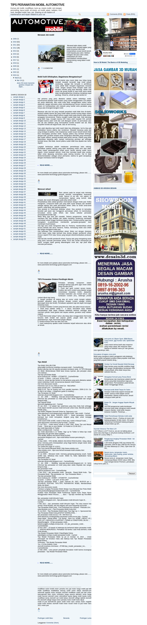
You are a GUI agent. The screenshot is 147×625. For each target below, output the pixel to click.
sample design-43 (19, 208)
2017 (15, 60)
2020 (15, 66)
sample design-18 (19, 142)
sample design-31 (19, 176)
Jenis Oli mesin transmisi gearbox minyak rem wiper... (25, 85)
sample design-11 (19, 123)
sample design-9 (19, 118)
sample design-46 (19, 215)
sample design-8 (19, 115)
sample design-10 (19, 121)
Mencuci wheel (44, 189)
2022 (15, 72)
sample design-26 (19, 163)
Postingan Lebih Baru (45, 618)
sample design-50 (19, 226)
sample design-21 (19, 150)
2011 (15, 45)
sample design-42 (19, 205)
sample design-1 (19, 97)
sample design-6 (19, 110)
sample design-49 (19, 223)
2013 (15, 51)
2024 (15, 75)
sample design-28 (19, 168)
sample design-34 (19, 184)
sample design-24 (19, 158)
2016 (15, 57)
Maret (17, 78)
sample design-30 (19, 173)
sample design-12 (19, 126)
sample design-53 (19, 234)
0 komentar (48, 68)
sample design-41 (19, 202)
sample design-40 (19, 200)
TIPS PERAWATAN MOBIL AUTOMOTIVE (38, 4)
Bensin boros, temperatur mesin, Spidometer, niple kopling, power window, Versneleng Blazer (118, 454)
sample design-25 (19, 160)
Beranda (66, 618)
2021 (15, 69)
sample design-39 (19, 197)
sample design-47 (19, 218)
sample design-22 (19, 152)
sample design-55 (19, 239)
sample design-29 (19, 171)
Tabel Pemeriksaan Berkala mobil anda (118, 416)
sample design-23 (19, 155)
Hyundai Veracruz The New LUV (105, 429)
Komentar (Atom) (53, 623)
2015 (15, 54)
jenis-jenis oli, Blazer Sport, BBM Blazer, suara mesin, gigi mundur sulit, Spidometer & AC (119, 340)
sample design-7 (19, 113)
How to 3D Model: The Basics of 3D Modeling (111, 62)
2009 (15, 39)
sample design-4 (19, 105)
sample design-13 (19, 129)
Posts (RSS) (130, 14)
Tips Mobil (42, 362)
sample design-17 (19, 139)
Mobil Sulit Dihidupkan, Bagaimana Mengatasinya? (60, 77)
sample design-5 (19, 107)
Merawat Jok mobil (46, 35)
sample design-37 (19, 192)
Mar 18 (19, 80)
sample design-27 (19, 165)
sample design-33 (19, 181)
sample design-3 (19, 102)
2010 (15, 42)
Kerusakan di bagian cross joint (105, 354)
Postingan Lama (85, 618)
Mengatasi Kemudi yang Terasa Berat (117, 377)
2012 (15, 48)
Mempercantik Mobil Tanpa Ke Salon (117, 390)
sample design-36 (19, 189)
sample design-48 (19, 221)
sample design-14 (19, 131)
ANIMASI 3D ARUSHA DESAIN (105, 188)
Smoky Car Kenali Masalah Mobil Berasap (119, 364)
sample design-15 (19, 134)
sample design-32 (19, 179)
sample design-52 (19, 231)
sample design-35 (19, 186)
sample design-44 (19, 210)
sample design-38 (19, 194)
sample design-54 (19, 237)
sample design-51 (19, 229)
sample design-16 (19, 136)
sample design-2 (19, 100)
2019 (15, 63)
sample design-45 (19, 213)
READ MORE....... (46, 165)
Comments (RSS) (116, 14)
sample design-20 (19, 147)
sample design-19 (19, 144)
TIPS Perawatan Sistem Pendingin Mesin (55, 279)
